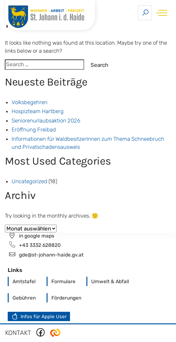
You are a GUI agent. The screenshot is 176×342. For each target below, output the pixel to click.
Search (99, 65)
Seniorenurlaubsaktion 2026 (46, 120)
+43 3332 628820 (40, 245)
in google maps (36, 236)
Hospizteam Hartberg (38, 111)
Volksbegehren (30, 102)
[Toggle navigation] (160, 13)
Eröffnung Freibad (34, 129)
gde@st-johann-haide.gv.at (51, 255)
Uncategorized (29, 181)
